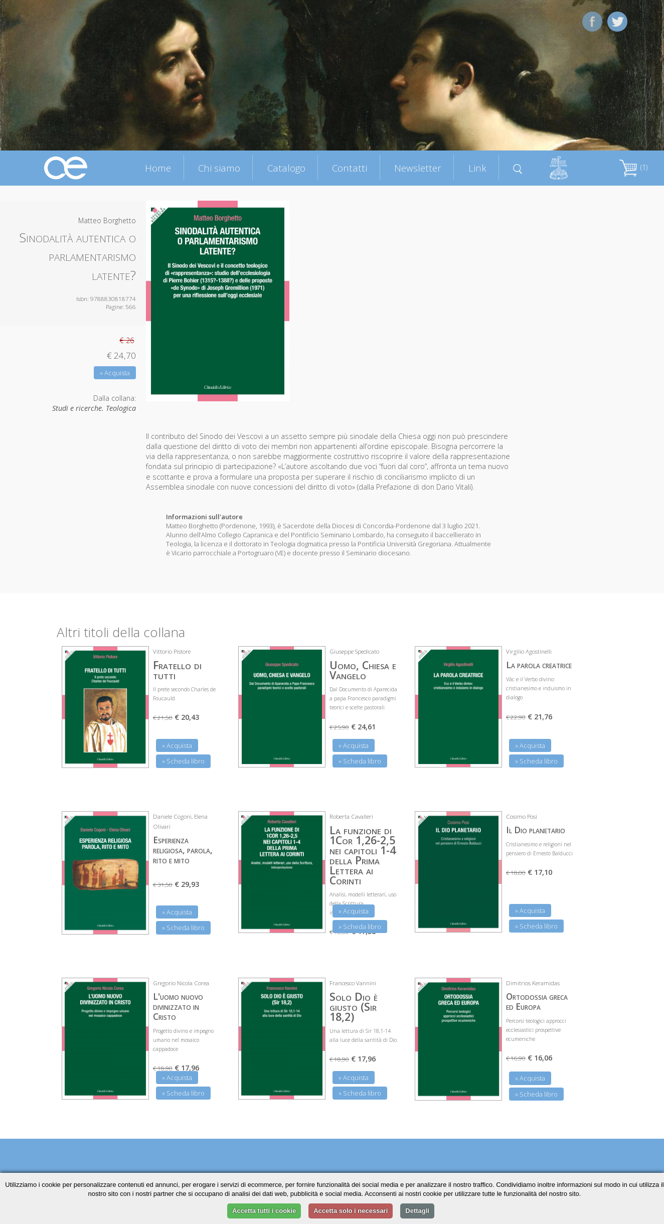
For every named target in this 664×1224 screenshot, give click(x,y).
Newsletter (417, 168)
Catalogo (286, 168)
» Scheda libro (183, 761)
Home (158, 168)
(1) (633, 167)
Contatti (349, 168)
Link (477, 168)
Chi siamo (219, 168)
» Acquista (115, 372)
